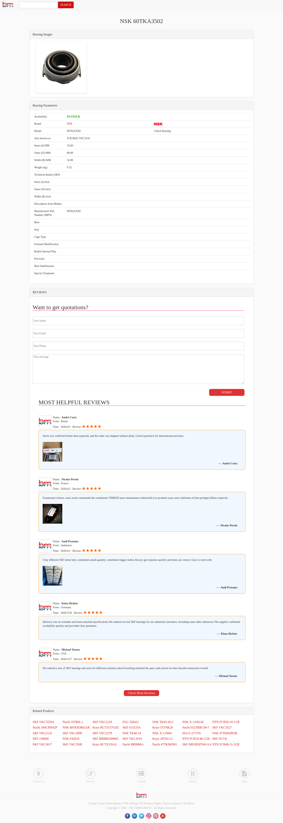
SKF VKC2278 (102, 733)
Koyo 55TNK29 (162, 727)
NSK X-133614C (193, 722)
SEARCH (65, 4)
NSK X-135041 (162, 733)
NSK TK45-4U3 (162, 722)
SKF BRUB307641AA (196, 744)
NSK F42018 (70, 738)
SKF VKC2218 (102, 722)
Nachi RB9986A (132, 744)
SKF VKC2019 (132, 738)
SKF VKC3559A (43, 722)
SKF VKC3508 (72, 744)
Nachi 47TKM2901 (164, 744)
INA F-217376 (191, 733)
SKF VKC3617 (42, 744)
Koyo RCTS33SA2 (105, 744)
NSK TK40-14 (131, 733)
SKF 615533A (131, 727)
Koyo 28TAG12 (162, 738)
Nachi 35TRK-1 (72, 722)
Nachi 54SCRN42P (45, 727)
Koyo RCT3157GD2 (106, 727)
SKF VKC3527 (222, 727)
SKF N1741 (219, 738)
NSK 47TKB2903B (224, 733)
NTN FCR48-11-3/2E (226, 744)
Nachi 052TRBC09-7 (195, 727)
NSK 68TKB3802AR (76, 727)
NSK (69, 123)
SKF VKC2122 (42, 733)
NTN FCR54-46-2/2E (196, 738)
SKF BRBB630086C (106, 738)
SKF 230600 (41, 738)
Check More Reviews (141, 693)
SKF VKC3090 (72, 733)
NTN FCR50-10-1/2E (226, 722)
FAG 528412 (130, 722)
